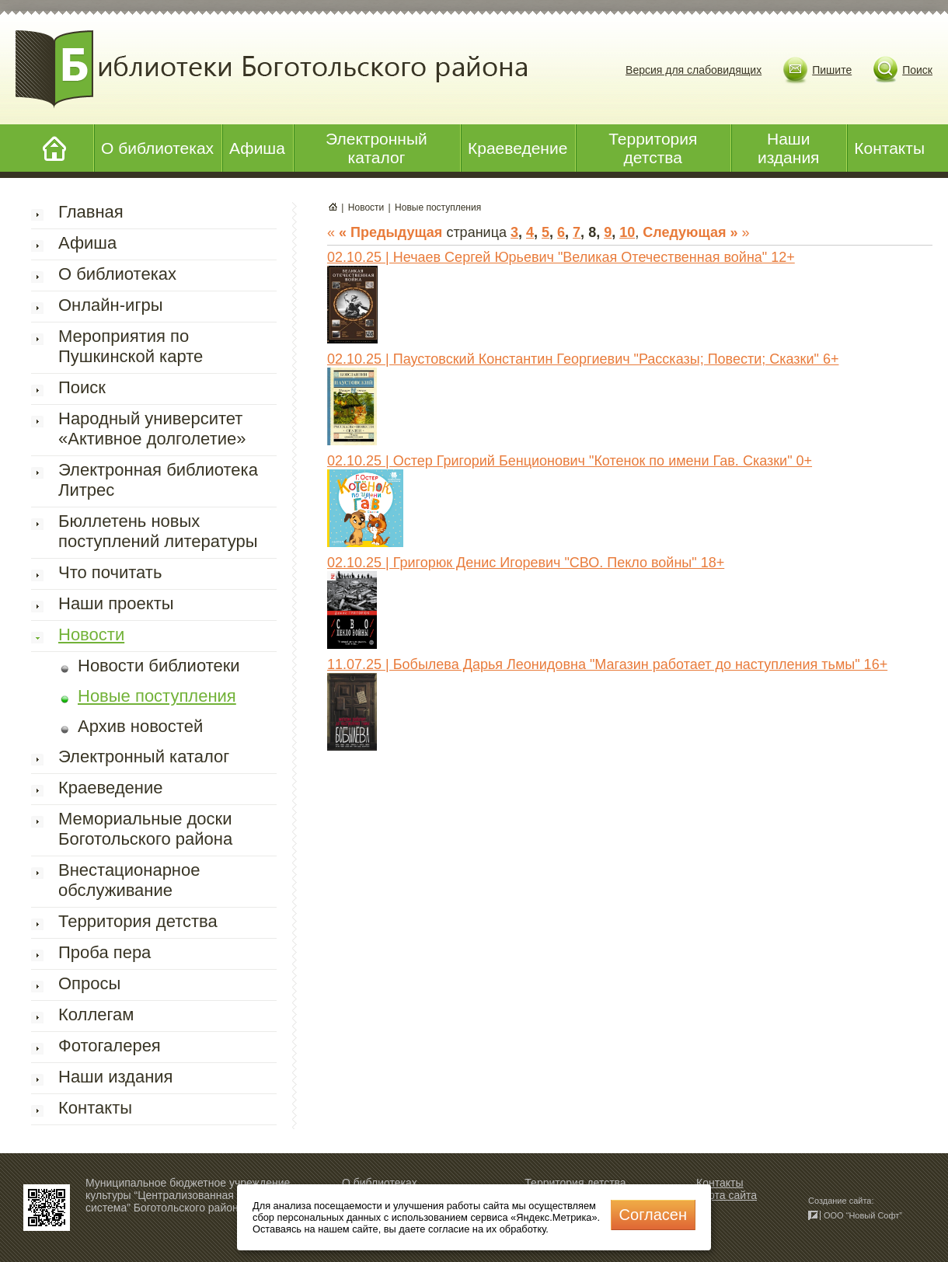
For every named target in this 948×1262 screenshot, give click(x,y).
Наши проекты (116, 603)
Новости (91, 634)
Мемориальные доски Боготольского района (145, 829)
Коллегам (96, 1014)
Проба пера (104, 952)
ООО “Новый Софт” (863, 1215)
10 (627, 232)
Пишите (832, 70)
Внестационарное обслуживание (129, 880)
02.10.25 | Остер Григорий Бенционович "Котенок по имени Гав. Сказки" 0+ (569, 461)
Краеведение (517, 148)
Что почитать (110, 572)
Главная (91, 211)
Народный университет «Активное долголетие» (152, 428)
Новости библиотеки (159, 665)
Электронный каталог (376, 148)
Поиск (917, 70)
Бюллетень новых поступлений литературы (158, 531)
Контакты (889, 148)
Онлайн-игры (110, 305)
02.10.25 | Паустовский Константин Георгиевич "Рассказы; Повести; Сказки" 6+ (582, 359)
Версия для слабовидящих (694, 70)
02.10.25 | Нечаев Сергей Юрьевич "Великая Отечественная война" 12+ (561, 257)
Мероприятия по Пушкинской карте (130, 346)
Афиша (257, 148)
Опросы (89, 983)
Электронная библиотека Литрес (158, 480)
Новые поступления (157, 696)
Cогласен (653, 1214)
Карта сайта (726, 1195)
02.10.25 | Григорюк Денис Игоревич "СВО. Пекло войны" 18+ (525, 562)
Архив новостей (140, 726)
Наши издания (789, 148)
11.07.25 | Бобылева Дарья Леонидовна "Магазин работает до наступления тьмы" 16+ (607, 664)
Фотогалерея (109, 1045)
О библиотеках (157, 148)
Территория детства (652, 148)
